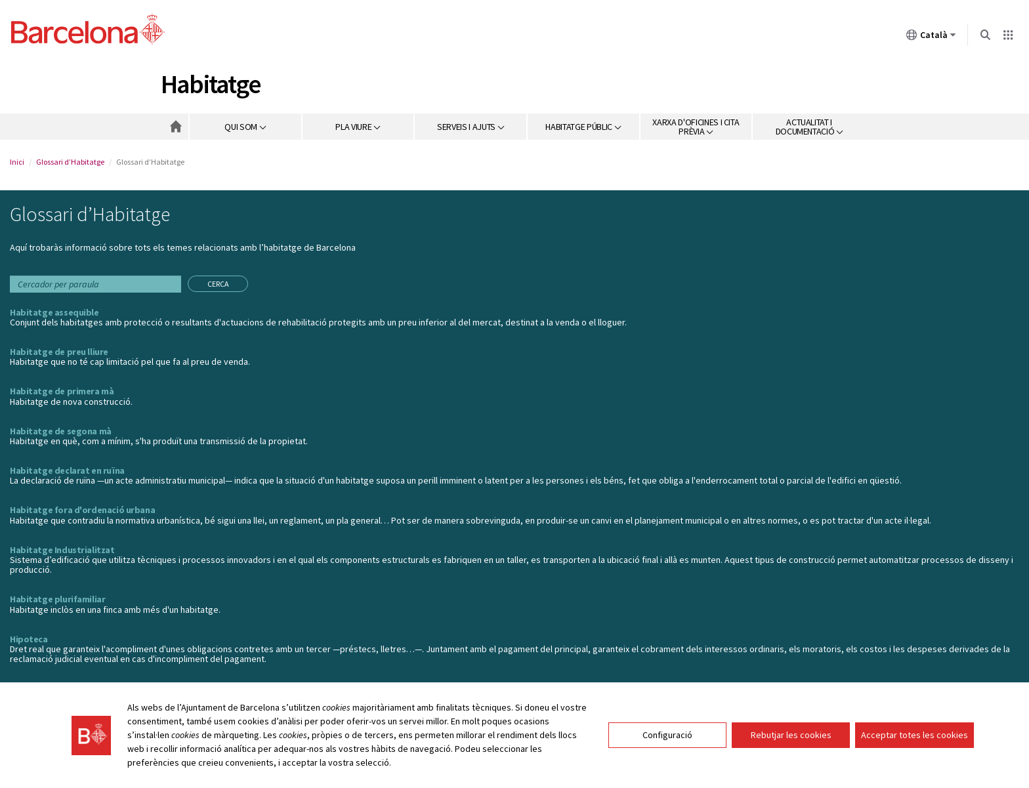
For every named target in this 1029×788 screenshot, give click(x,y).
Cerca (218, 284)
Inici (17, 162)
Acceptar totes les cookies (914, 735)
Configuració (667, 735)
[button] (246, 127)
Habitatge (210, 84)
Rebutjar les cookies (791, 735)
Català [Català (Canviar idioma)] (931, 37)
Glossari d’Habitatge (70, 162)
